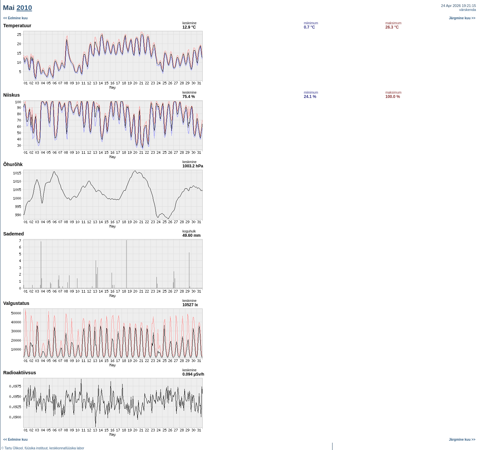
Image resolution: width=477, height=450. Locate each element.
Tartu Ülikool (14, 448)
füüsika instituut (36, 448)
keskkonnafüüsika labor (66, 448)
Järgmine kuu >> (462, 18)
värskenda (467, 10)
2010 (24, 7)
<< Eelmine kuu (15, 18)
